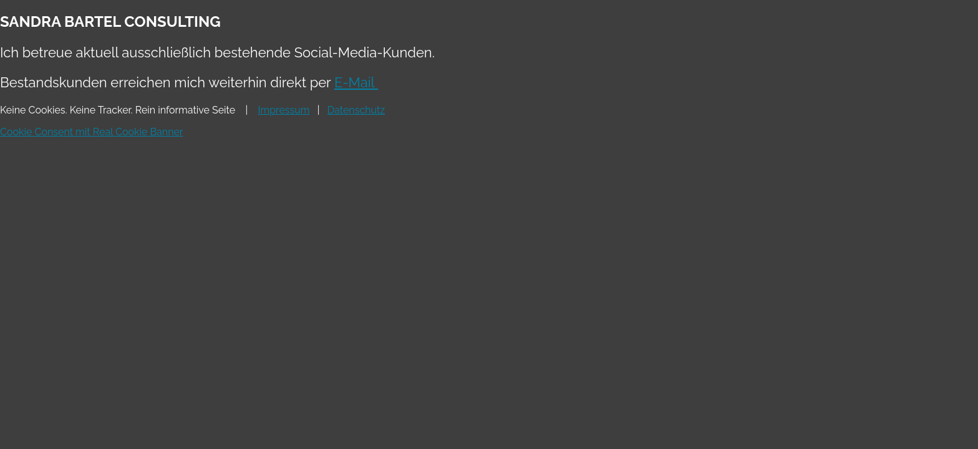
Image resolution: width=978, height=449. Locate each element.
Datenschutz (356, 110)
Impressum (284, 110)
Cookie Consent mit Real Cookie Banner (91, 132)
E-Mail (356, 82)
